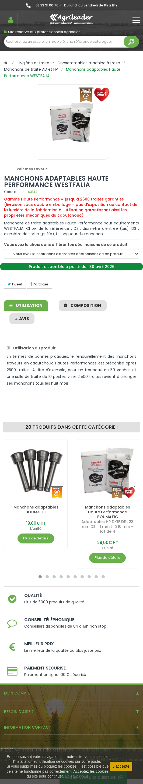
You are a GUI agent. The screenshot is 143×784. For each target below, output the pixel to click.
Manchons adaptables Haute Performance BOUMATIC (107, 512)
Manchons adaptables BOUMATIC (35, 509)
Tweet (15, 284)
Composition (82, 305)
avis (22, 318)
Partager (39, 284)
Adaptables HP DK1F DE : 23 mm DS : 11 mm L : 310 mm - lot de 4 (107, 526)
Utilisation (26, 305)
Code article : (15, 191)
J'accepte (121, 766)
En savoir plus (77, 776)
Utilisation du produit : (32, 348)
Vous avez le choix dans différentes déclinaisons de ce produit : (67, 244)
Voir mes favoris (32, 168)
